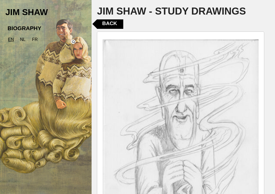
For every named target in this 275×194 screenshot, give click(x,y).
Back (109, 23)
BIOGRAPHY (24, 28)
